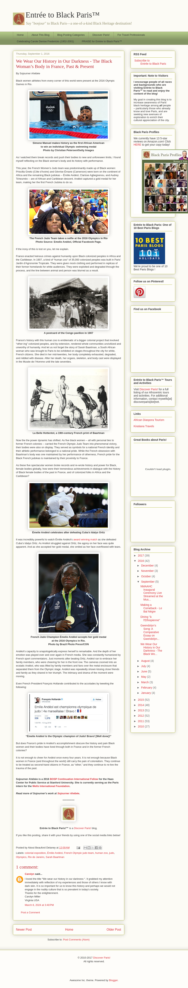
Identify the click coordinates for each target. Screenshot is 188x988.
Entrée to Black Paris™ (63, 14)
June (144, 671)
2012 (141, 715)
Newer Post (24, 929)
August (145, 660)
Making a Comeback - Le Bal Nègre (151, 608)
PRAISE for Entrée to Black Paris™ (102, 41)
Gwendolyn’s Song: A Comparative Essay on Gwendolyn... (149, 632)
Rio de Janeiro (36, 857)
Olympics (21, 857)
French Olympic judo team (79, 852)
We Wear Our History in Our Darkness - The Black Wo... (151, 649)
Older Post (114, 929)
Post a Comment (30, 912)
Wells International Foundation (51, 786)
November (147, 570)
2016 (141, 560)
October (146, 576)
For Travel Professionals (131, 34)
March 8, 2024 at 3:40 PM (39, 905)
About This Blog (41, 34)
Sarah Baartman (55, 857)
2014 (141, 705)
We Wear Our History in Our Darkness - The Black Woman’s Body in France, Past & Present (64, 64)
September (148, 581)
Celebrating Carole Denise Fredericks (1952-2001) (45, 41)
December (147, 565)
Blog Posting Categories (70, 34)
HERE (137, 144)
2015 (141, 699)
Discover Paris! (101, 34)
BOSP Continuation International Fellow (74, 779)
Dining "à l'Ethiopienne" (150, 618)
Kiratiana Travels (144, 426)
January (146, 692)
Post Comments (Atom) (76, 939)
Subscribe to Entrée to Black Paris (150, 62)
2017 (141, 555)
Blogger (113, 980)
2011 (141, 721)
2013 (141, 710)
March (145, 682)
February (147, 687)
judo (111, 852)
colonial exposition (35, 852)
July (144, 666)
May (144, 676)
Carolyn (29, 873)
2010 (141, 726)
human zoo (101, 852)
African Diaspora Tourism (149, 419)
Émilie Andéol (55, 852)
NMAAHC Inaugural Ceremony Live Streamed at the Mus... (151, 593)
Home (20, 34)
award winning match (85, 539)
